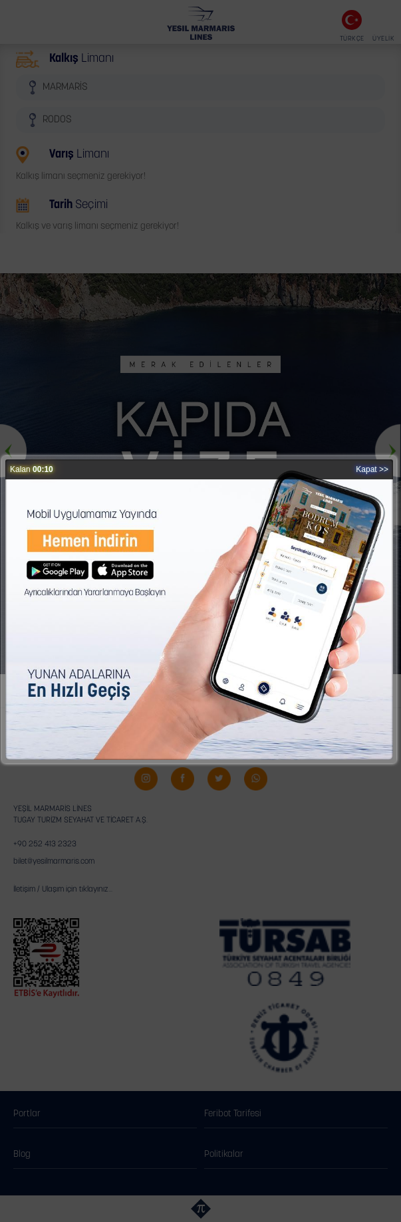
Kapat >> (372, 469)
